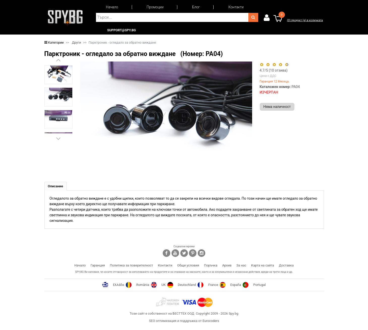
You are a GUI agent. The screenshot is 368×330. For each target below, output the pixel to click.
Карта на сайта (262, 266)
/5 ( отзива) (274, 70)
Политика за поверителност (131, 266)
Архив (226, 266)
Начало (112, 7)
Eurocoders (211, 321)
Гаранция (98, 266)
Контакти (236, 7)
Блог (196, 7)
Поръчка (210, 266)
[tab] (56, 186)
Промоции (155, 7)
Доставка (286, 266)
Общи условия (188, 266)
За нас (241, 266)
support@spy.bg (121, 30)
